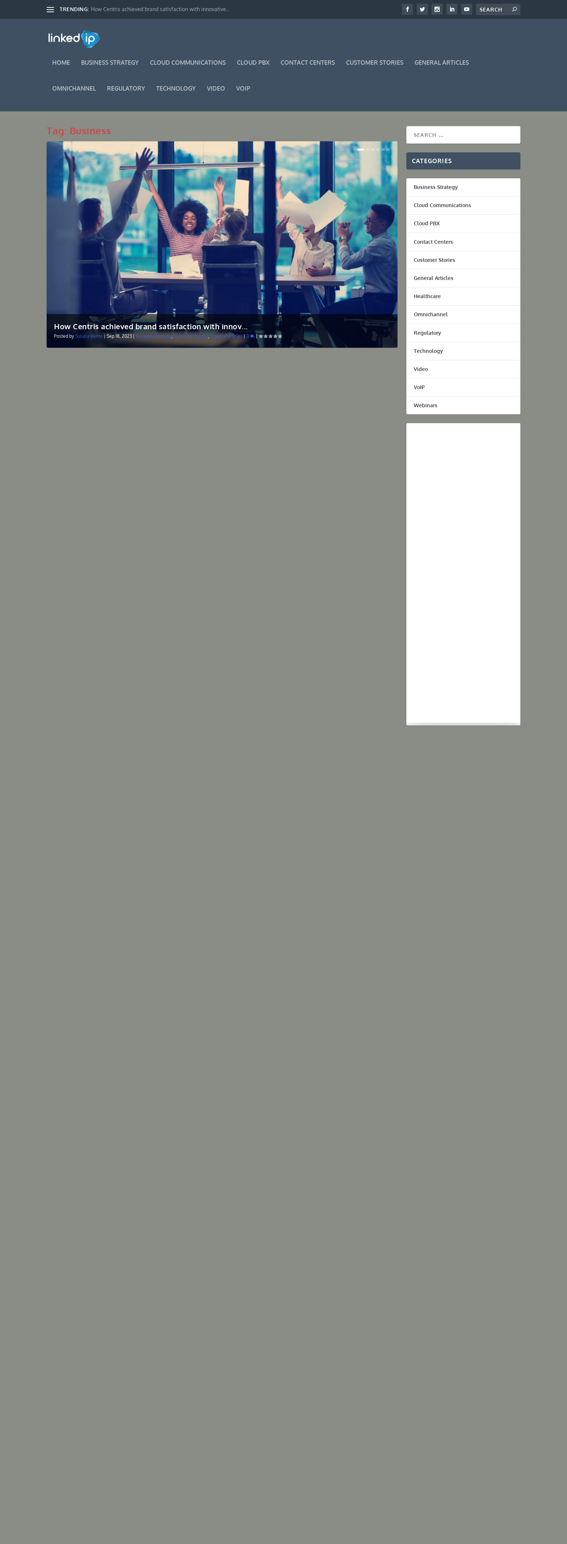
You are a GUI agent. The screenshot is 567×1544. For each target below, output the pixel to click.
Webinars (425, 410)
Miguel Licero (73, 486)
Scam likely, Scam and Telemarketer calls (115, 475)
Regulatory (126, 94)
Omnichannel (74, 94)
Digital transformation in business (284, 475)
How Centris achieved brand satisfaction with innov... (151, 331)
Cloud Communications (188, 68)
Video (216, 94)
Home (61, 68)
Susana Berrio (89, 341)
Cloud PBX (253, 68)
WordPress (159, 1535)
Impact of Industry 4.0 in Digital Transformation (305, 1041)
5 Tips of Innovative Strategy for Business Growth (127, 1059)
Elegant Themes (95, 1535)
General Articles (442, 68)
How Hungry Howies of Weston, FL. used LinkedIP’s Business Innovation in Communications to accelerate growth (130, 682)
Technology (176, 94)
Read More (73, 533)
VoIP (243, 94)
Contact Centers (308, 68)
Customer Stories (374, 68)
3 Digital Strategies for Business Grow (289, 855)
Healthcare (427, 301)
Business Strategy (110, 68)
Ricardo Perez (73, 895)
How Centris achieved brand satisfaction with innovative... (160, 9)
